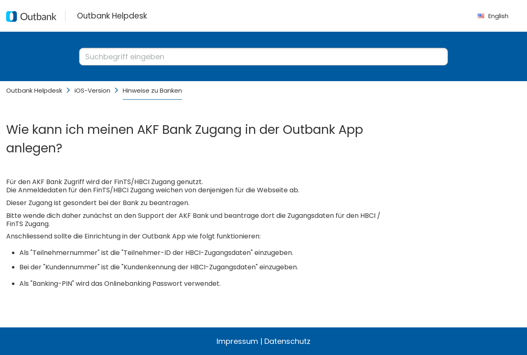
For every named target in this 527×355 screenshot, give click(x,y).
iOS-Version (92, 90)
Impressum (237, 341)
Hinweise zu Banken (152, 90)
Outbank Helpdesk (34, 90)
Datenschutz (287, 341)
